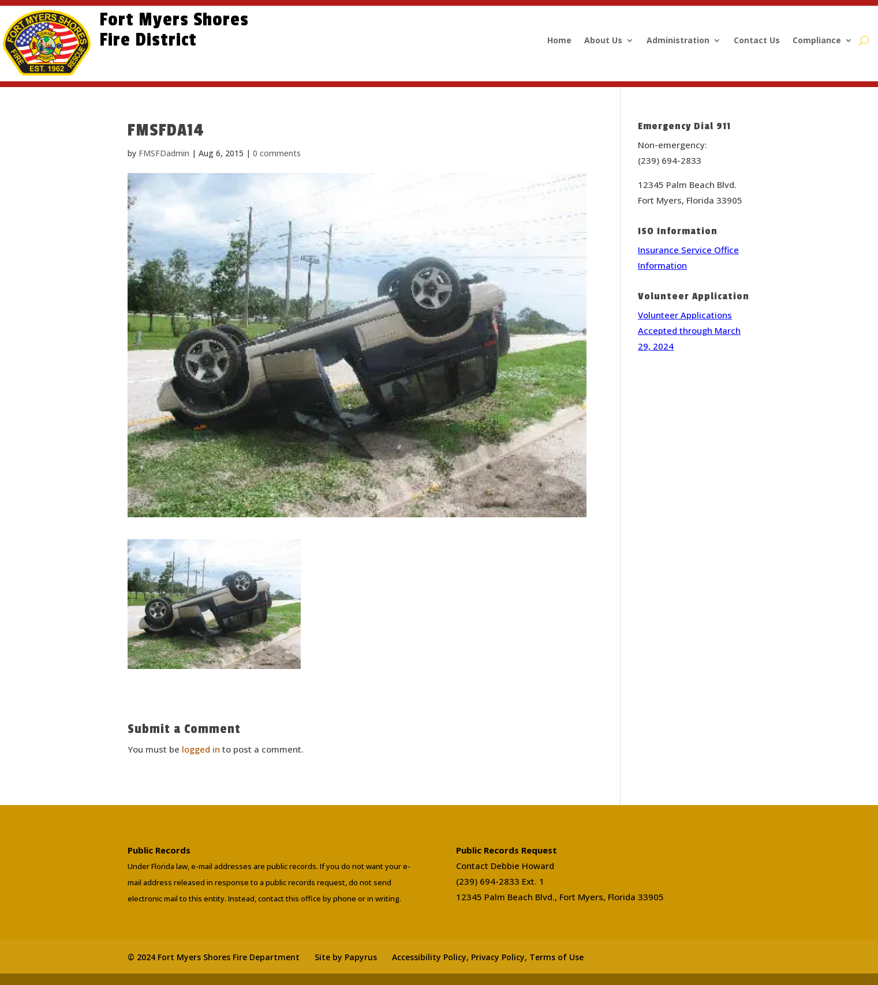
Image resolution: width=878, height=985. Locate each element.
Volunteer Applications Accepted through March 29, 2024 (689, 330)
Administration (678, 41)
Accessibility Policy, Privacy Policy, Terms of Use (488, 957)
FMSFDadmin (164, 153)
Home (559, 41)
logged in (201, 749)
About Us (603, 41)
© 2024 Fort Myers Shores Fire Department (214, 957)
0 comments (277, 153)
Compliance (817, 41)
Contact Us (757, 41)
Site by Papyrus (346, 957)
